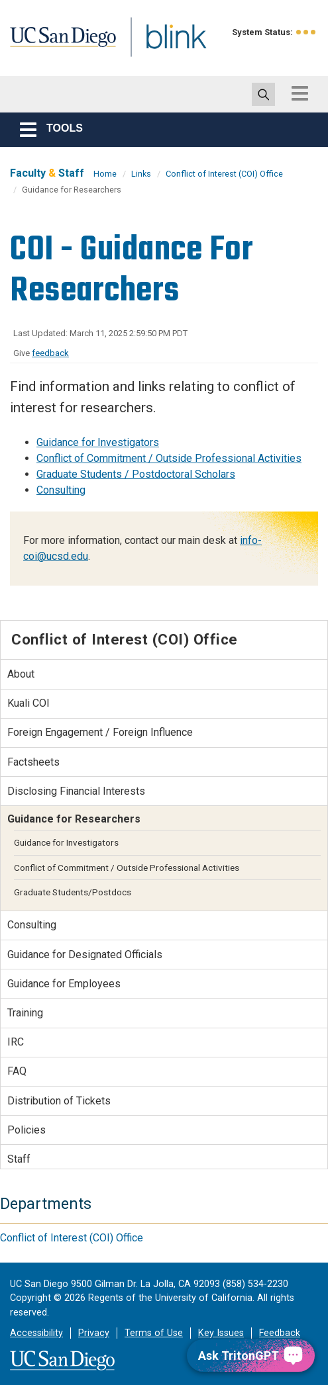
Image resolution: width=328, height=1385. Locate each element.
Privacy (93, 1333)
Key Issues (221, 1333)
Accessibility (36, 1333)
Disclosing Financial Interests (76, 791)
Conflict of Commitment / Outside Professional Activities (168, 458)
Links (141, 174)
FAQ (17, 1071)
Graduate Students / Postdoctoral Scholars (135, 474)
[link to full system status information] (306, 32)
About (20, 674)
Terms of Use (154, 1333)
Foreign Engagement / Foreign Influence (100, 732)
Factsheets (33, 762)
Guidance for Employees (64, 983)
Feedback (279, 1333)
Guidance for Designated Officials (84, 954)
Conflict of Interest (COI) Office (224, 174)
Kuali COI (28, 703)
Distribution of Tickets (59, 1101)
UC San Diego (69, 48)
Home (105, 174)
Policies (26, 1130)
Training (25, 1012)
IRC (15, 1042)
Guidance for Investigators (97, 442)
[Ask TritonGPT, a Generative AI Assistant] (251, 1355)
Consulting (60, 490)
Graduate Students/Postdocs (72, 892)
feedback (50, 353)
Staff (18, 1159)
